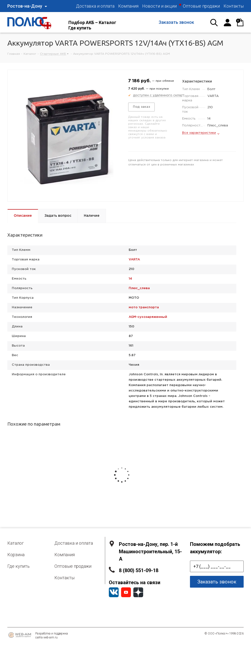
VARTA (134, 259)
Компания (64, 554)
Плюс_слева (139, 288)
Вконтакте (114, 592)
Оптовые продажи (72, 566)
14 (130, 278)
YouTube (126, 592)
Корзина (16, 554)
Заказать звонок (176, 22)
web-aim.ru (50, 637)
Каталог (15, 543)
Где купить (18, 566)
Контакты (64, 577)
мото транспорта (144, 307)
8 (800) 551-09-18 (138, 570)
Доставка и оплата (73, 543)
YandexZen (138, 592)
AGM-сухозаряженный (148, 317)
